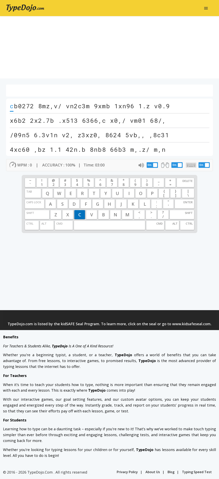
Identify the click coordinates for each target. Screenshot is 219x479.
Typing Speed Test (197, 472)
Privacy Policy (127, 472)
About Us (152, 472)
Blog (171, 472)
